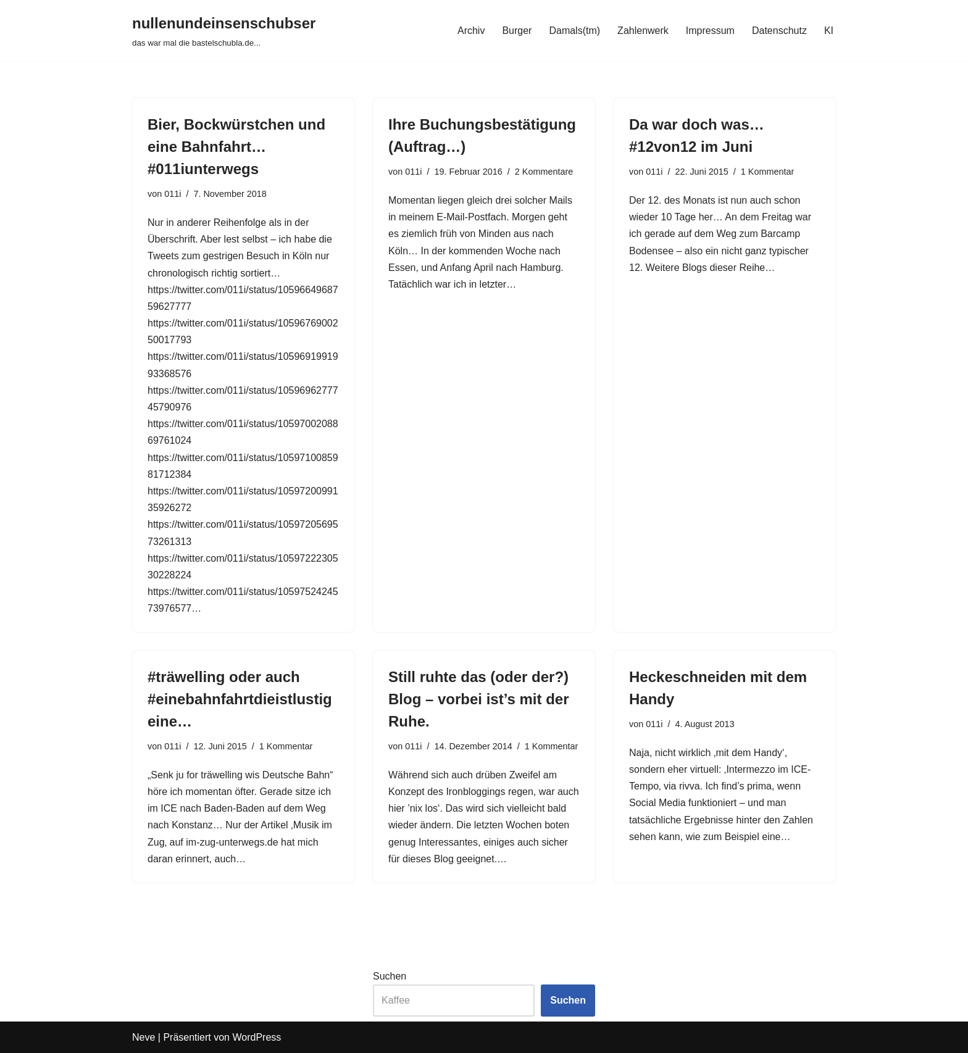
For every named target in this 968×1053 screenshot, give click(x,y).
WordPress (256, 1037)
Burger (517, 30)
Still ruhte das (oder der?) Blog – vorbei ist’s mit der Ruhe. (478, 699)
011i (172, 194)
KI (828, 30)
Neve (143, 1037)
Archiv (471, 30)
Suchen (389, 976)
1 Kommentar (767, 172)
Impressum (710, 30)
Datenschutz (779, 30)
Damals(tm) (574, 30)
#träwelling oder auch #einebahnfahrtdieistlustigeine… (240, 699)
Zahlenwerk (643, 30)
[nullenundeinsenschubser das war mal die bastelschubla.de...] (223, 30)
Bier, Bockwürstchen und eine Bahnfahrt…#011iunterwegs (236, 146)
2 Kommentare (544, 172)
